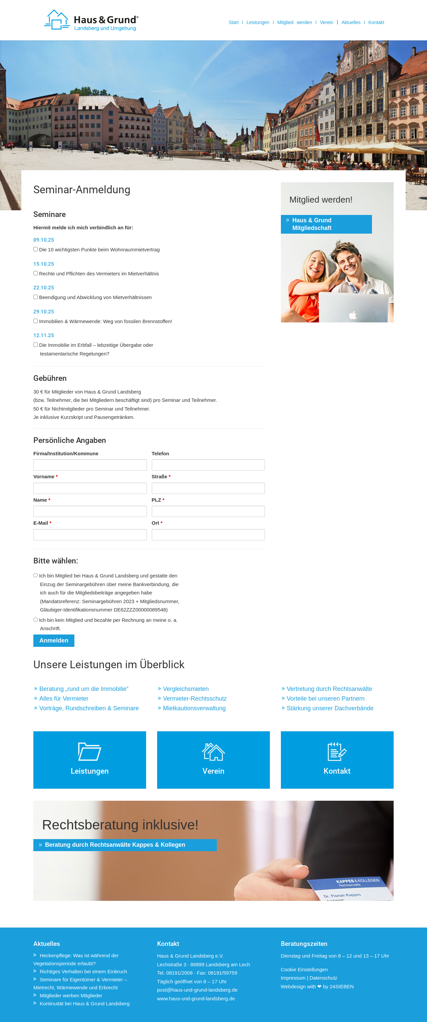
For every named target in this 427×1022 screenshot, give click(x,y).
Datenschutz (323, 978)
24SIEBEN (342, 986)
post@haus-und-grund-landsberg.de (197, 990)
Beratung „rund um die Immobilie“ (83, 689)
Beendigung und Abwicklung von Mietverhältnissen (92, 297)
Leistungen (258, 22)
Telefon (160, 453)
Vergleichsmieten (186, 689)
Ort (157, 523)
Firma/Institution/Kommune (65, 453)
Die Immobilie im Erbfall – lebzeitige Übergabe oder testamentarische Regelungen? (93, 349)
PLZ (158, 500)
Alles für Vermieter (63, 698)
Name (41, 500)
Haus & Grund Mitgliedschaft (313, 224)
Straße (161, 476)
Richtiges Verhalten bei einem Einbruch (83, 971)
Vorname (45, 476)
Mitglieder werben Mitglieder (71, 995)
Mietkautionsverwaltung (194, 708)
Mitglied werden (294, 22)
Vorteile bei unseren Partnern (326, 698)
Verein (326, 22)
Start (234, 22)
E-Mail (42, 523)
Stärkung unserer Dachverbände (330, 708)
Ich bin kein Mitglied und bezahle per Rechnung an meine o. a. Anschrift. (105, 624)
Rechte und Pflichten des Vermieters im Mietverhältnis (96, 273)
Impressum (293, 978)
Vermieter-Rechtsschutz (195, 698)
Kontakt (376, 22)
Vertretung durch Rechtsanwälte (329, 689)
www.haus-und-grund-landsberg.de (196, 998)
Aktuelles (351, 22)
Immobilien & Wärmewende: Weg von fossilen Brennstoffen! (102, 321)
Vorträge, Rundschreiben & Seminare (89, 708)
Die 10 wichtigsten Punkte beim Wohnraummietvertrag (96, 249)
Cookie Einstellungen (304, 969)
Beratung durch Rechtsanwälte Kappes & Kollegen (104, 849)
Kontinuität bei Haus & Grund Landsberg (84, 1003)
